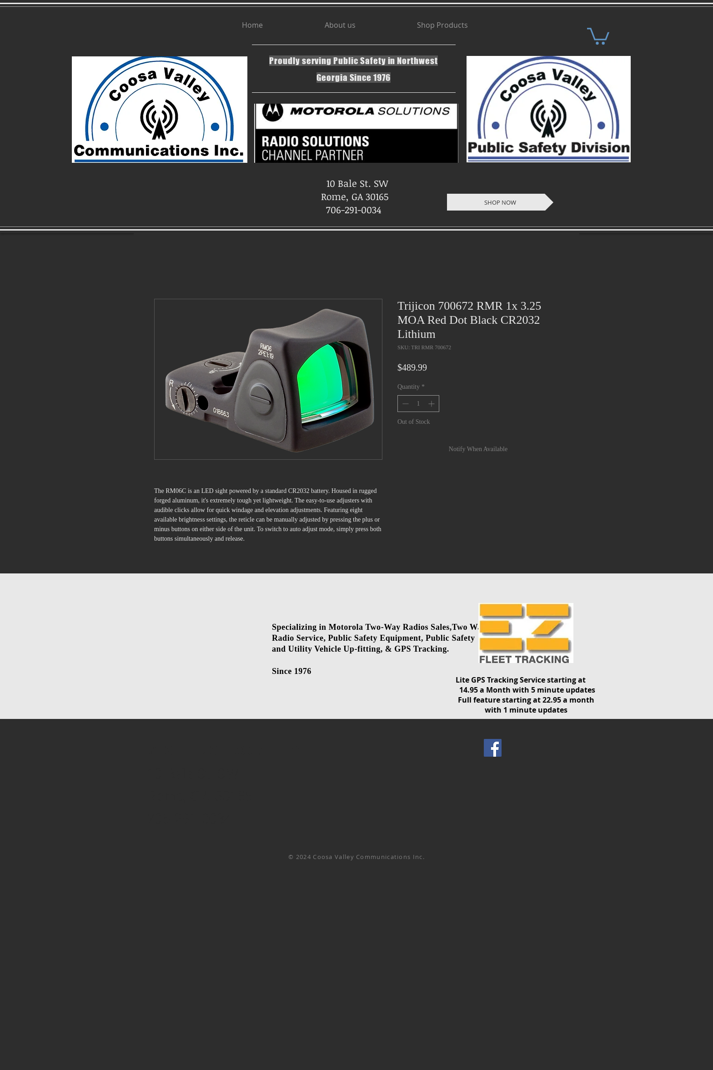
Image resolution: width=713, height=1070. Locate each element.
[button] (598, 35)
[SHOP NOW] (500, 202)
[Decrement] (404, 404)
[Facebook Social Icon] (493, 748)
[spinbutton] (418, 404)
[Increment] (432, 404)
